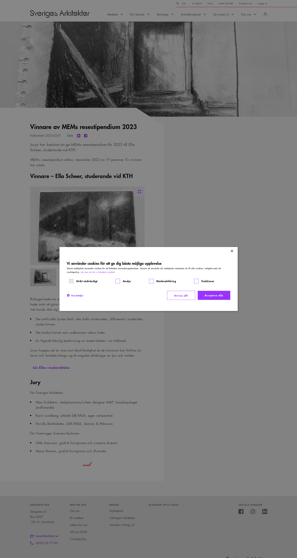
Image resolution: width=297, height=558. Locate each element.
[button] (75, 295)
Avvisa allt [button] (181, 295)
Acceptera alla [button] (214, 295)
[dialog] (148, 279)
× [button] (231, 251)
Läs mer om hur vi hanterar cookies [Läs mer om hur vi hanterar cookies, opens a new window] (98, 272)
